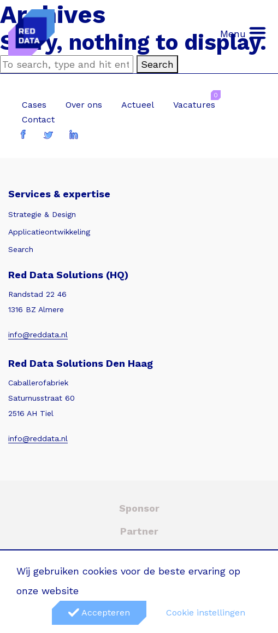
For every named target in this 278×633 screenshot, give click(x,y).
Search (20, 249)
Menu (243, 33)
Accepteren (99, 612)
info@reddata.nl (38, 334)
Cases (34, 104)
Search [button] (157, 64)
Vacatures (194, 104)
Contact (38, 119)
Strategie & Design (42, 214)
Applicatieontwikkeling (49, 231)
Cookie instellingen (205, 612)
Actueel (137, 104)
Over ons (84, 104)
